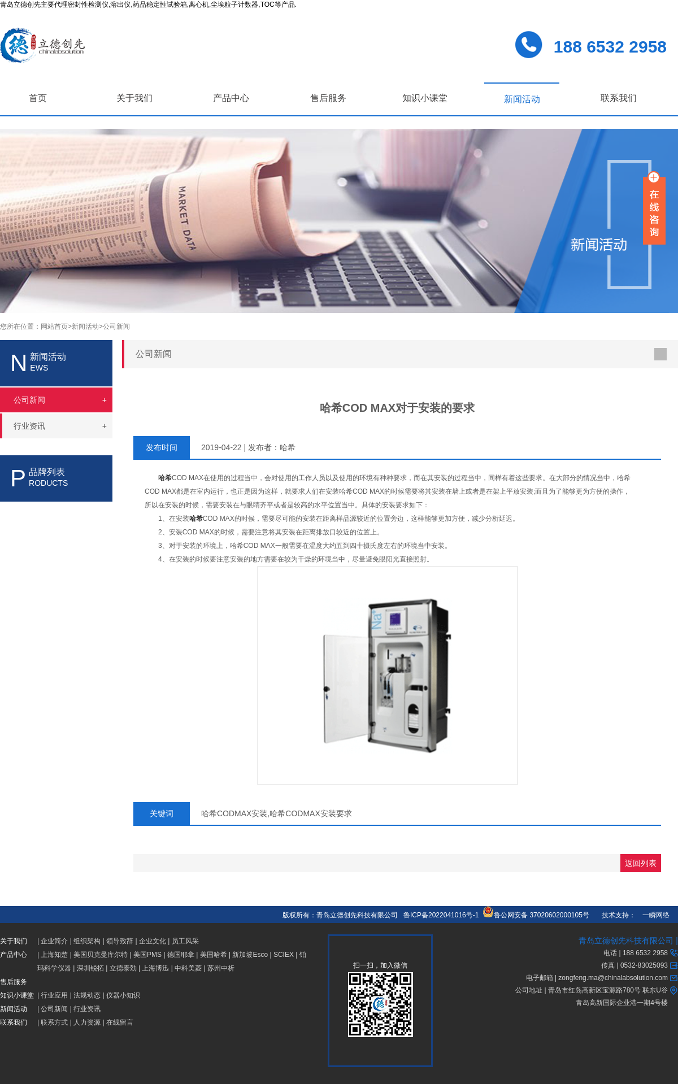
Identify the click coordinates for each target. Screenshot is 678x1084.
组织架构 (87, 941)
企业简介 (54, 941)
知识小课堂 (424, 98)
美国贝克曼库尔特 (100, 955)
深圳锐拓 (90, 968)
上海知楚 (54, 955)
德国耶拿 (180, 955)
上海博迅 (155, 968)
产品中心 (231, 98)
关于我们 (134, 98)
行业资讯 (87, 1009)
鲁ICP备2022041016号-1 (441, 915)
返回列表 (641, 863)
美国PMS (147, 955)
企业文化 (152, 941)
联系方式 (54, 1022)
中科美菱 (188, 968)
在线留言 (119, 1022)
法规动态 (87, 995)
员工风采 (185, 941)
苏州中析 (220, 968)
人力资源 (87, 1022)
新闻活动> (87, 326)
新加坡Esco (250, 955)
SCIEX (283, 955)
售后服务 (328, 98)
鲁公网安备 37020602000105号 (536, 915)
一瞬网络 (653, 915)
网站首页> (56, 326)
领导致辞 (119, 941)
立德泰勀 (123, 968)
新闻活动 (522, 99)
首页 (38, 98)
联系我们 (619, 98)
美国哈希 (213, 955)
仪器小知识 (123, 995)
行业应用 (54, 995)
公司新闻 (116, 326)
